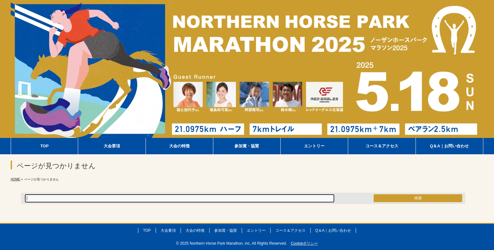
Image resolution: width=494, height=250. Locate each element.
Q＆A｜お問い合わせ (333, 230)
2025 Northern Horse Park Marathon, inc (215, 243)
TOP (147, 230)
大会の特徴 (195, 230)
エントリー (256, 230)
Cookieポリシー (304, 243)
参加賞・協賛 (225, 230)
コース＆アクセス (290, 230)
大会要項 (168, 230)
